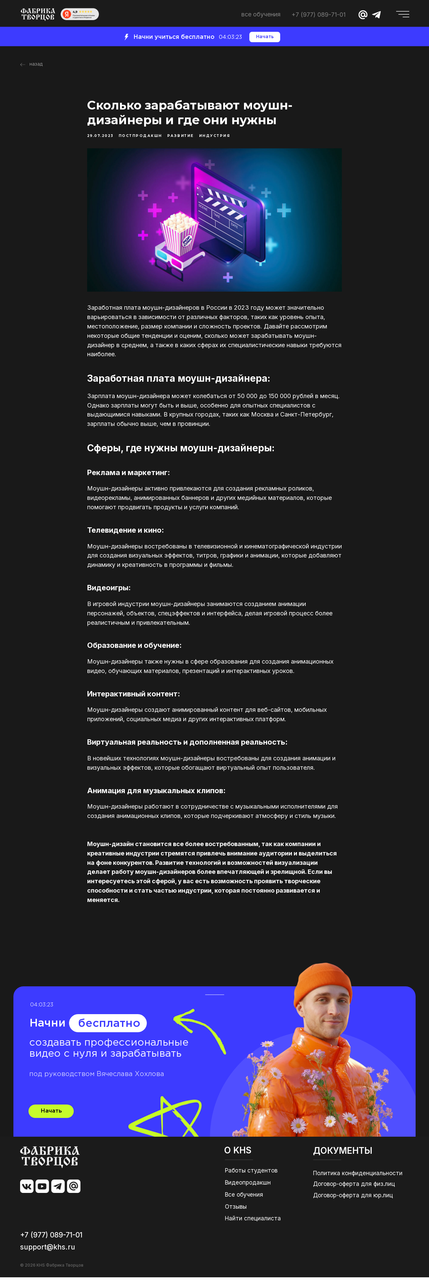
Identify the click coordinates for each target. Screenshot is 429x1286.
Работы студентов (251, 1179)
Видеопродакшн (248, 1191)
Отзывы (236, 1215)
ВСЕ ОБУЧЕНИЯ (261, 14)
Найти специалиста (253, 1227)
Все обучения (244, 1203)
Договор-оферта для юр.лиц (353, 1204)
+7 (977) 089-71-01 (319, 14)
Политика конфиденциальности (358, 1182)
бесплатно (109, 1032)
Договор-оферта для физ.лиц (354, 1192)
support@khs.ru (47, 1256)
